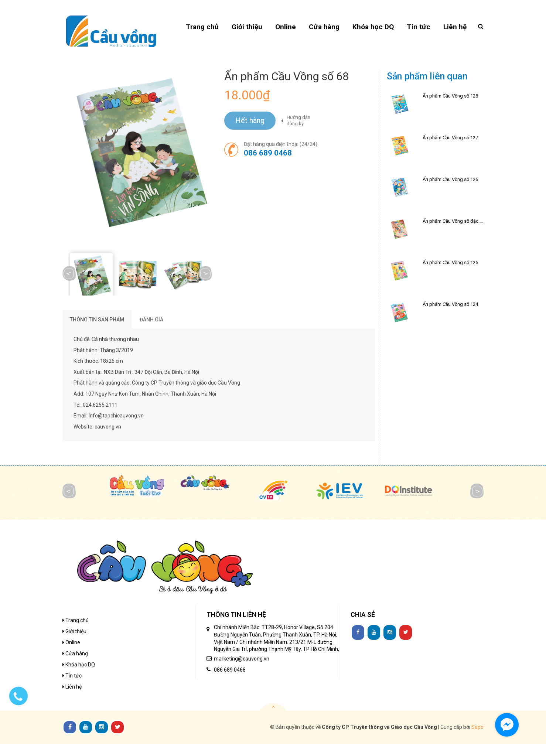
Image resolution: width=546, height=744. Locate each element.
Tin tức (72, 676)
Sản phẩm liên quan (427, 76)
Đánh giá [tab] (151, 319)
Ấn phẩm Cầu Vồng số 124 (450, 304)
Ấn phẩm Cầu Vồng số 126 (450, 179)
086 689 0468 (268, 153)
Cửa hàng (75, 653)
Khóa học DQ (78, 665)
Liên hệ (72, 687)
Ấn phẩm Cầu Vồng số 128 (450, 96)
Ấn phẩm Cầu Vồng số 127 (450, 137)
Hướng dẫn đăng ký (298, 120)
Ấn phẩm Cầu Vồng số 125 (450, 262)
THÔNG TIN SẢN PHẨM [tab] (97, 319)
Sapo (477, 727)
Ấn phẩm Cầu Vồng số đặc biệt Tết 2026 (465, 221)
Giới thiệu (74, 631)
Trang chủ (75, 620)
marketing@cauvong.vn (241, 659)
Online (71, 642)
